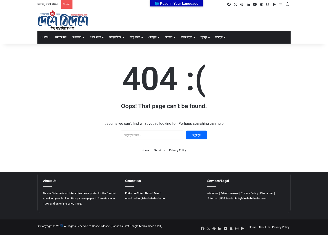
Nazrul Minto (153, 193)
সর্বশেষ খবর (60, 37)
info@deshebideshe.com (251, 198)
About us (213, 193)
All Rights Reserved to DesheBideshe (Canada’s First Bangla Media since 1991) (113, 226)
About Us (159, 150)
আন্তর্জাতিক (115, 37)
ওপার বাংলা (95, 37)
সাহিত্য (218, 37)
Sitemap (213, 198)
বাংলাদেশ (76, 37)
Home (44, 37)
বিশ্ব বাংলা (135, 37)
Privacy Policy (178, 150)
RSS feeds (226, 198)
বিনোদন (168, 37)
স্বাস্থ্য (204, 37)
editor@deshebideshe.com (150, 198)
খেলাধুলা (152, 37)
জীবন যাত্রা (186, 37)
